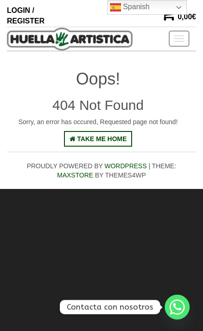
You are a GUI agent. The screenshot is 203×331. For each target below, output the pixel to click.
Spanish (130, 7)
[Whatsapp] (177, 307)
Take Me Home (98, 139)
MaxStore (75, 175)
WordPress (125, 166)
